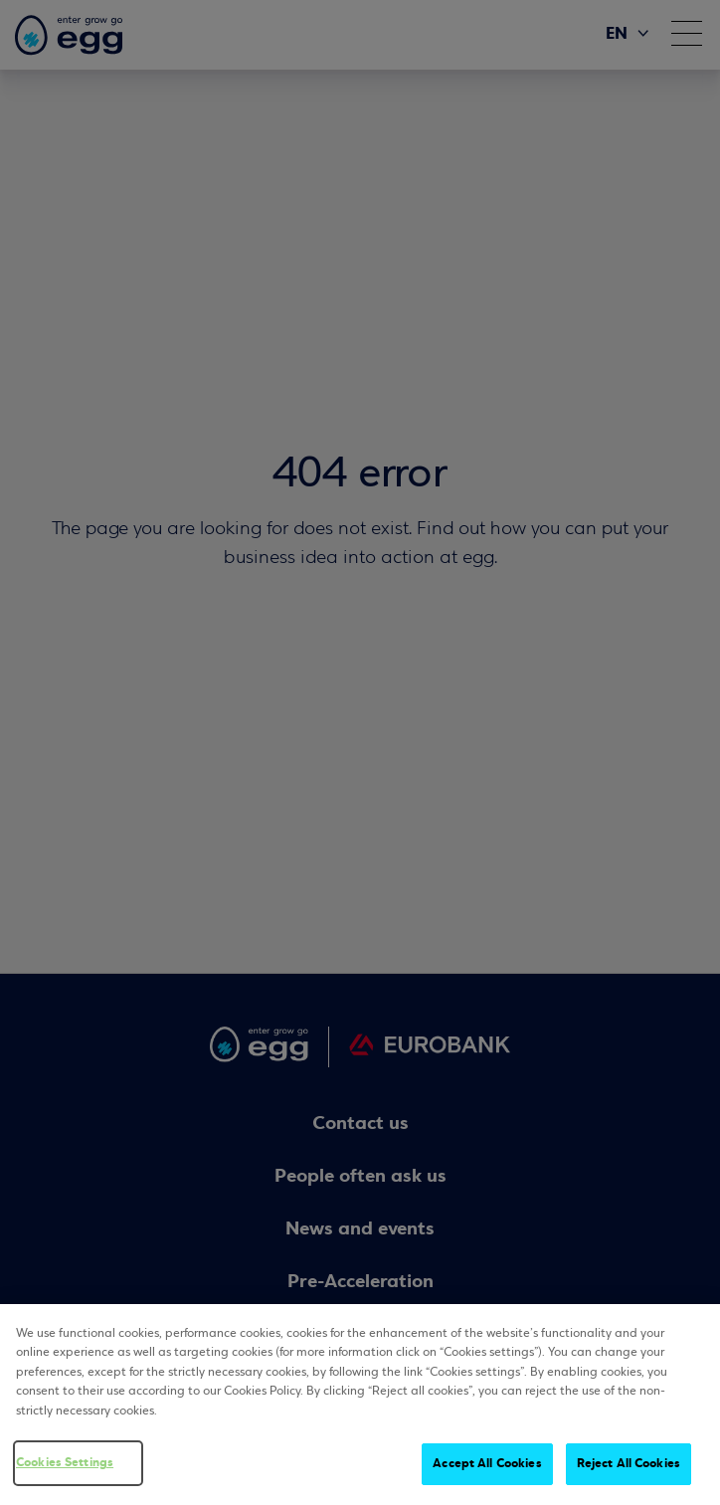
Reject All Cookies (628, 1464)
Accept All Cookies (487, 1464)
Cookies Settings (64, 1463)
